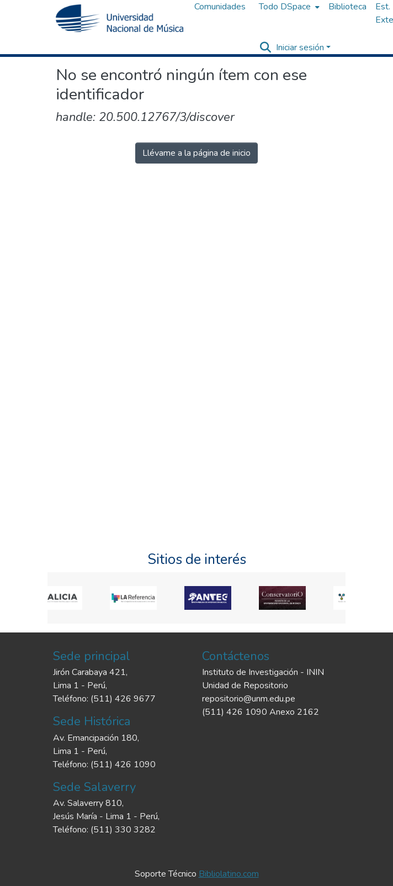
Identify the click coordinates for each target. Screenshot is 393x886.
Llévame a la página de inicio (196, 153)
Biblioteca (347, 7)
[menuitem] (288, 6)
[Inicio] (119, 18)
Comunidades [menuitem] (220, 7)
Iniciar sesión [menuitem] (300, 47)
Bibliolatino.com (229, 874)
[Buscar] (266, 47)
